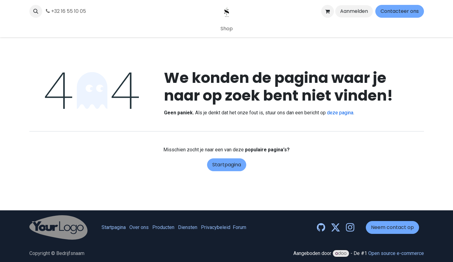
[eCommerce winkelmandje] (327, 11)
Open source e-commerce (396, 253)
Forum (239, 227)
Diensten (187, 227)
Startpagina (226, 164)
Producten (163, 227)
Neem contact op (392, 227)
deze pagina (340, 113)
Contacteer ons (400, 11)
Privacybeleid (215, 227)
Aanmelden (354, 11)
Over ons (139, 227)
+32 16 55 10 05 (66, 11)
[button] (35, 11)
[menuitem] (226, 29)
